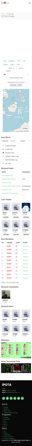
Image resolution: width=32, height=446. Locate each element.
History (5, 64)
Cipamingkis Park (7, 175)
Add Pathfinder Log (9, 160)
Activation (12, 61)
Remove (25, 246)
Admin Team (7, 411)
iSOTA (5, 424)
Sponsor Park (8, 153)
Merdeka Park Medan (9, 179)
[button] (5, 91)
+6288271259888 (11, 390)
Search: (16, 71)
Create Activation (9, 146)
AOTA (5, 426)
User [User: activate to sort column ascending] (11, 74)
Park (18, 61)
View (4, 61)
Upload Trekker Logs (10, 156)
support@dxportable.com (13, 392)
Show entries (16, 68)
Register (6, 407)
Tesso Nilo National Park (10, 193)
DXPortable (7, 419)
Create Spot (7, 149)
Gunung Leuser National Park (11, 186)
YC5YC (4, 389)
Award (12, 64)
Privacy (6, 433)
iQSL (5, 421)
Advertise (6, 409)
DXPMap (6, 417)
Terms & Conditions (9, 438)
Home (2, 14)
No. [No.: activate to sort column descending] (5, 74)
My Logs (6, 163)
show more (6, 282)
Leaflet (12, 131)
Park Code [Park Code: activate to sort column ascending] (21, 74)
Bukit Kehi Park (7, 190)
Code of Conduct (8, 436)
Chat (18, 64)
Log (24, 61)
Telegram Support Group (10, 412)
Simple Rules (7, 435)
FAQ (5, 431)
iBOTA (5, 423)
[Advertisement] (16, 42)
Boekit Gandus (6, 182)
